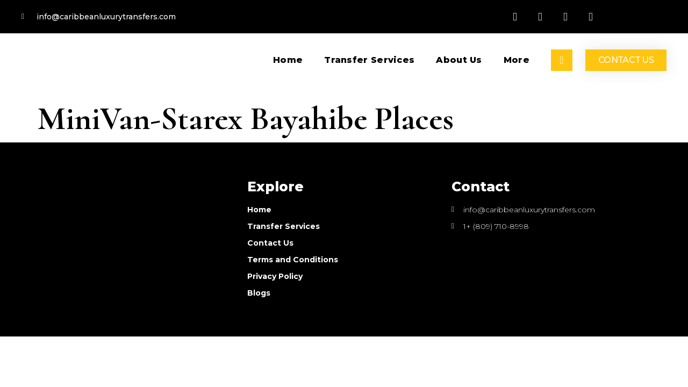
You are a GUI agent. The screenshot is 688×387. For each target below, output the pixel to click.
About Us (459, 60)
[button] (625, 60)
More (516, 60)
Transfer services (369, 60)
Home (288, 60)
